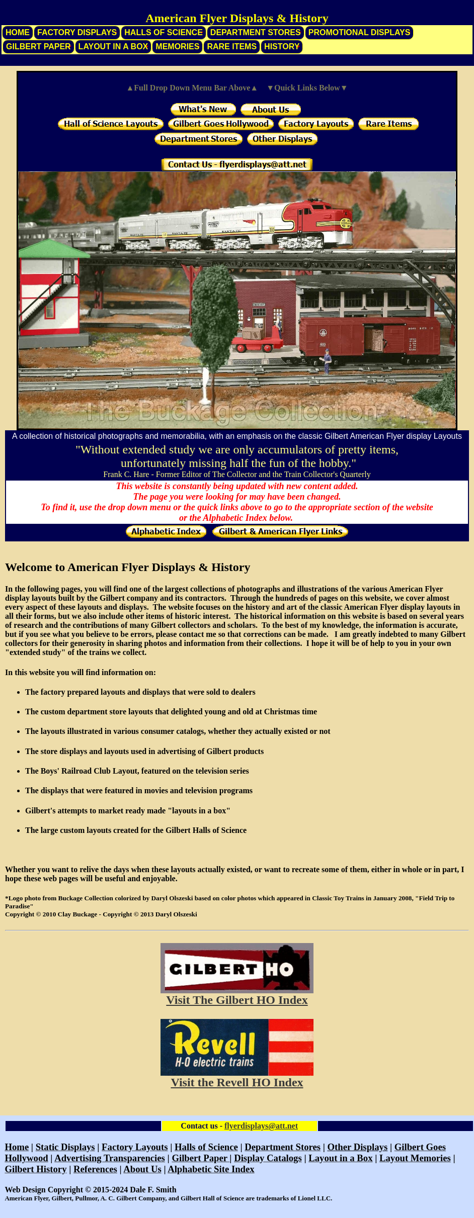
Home (18, 32)
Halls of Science (163, 32)
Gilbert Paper (38, 46)
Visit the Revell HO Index (237, 1082)
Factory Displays (77, 32)
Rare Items (232, 46)
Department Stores (255, 32)
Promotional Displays (359, 32)
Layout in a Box (113, 46)
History (281, 46)
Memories (177, 46)
